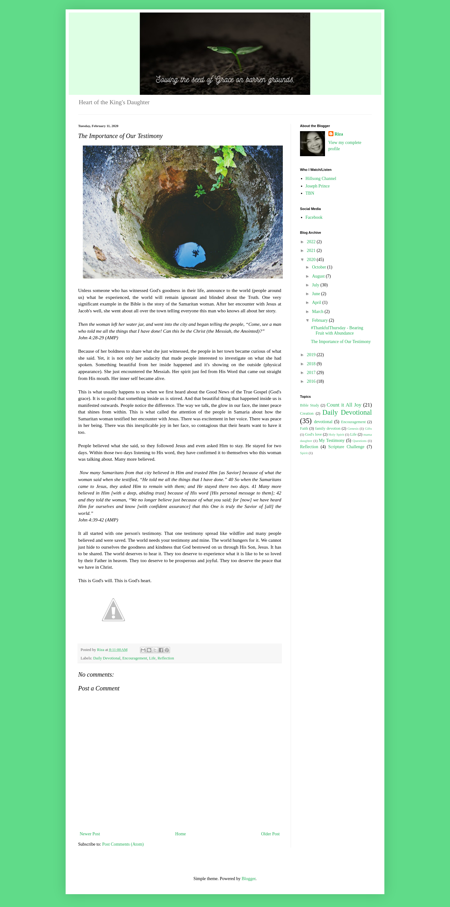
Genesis (353, 428)
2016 (312, 381)
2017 (312, 372)
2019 (312, 354)
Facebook (314, 217)
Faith (304, 428)
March (318, 311)
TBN (310, 193)
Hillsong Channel (321, 178)
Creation (306, 413)
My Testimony (332, 440)
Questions (359, 441)
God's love (313, 434)
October (319, 267)
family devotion (327, 428)
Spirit (304, 453)
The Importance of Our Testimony (341, 341)
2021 (312, 250)
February (320, 320)
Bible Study (309, 405)
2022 (312, 241)
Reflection (166, 658)
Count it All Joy (344, 405)
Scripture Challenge (346, 446)
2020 (312, 259)
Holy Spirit (336, 434)
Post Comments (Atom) (123, 844)
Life (152, 658)
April (317, 302)
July (316, 285)
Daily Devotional (106, 658)
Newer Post (90, 834)
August (319, 276)
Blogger (248, 878)
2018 (312, 363)
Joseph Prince (318, 186)
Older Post (270, 834)
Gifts (368, 428)
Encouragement (134, 658)
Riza (339, 134)
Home (180, 834)
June (316, 293)
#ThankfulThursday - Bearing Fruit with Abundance (337, 330)
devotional (323, 421)
